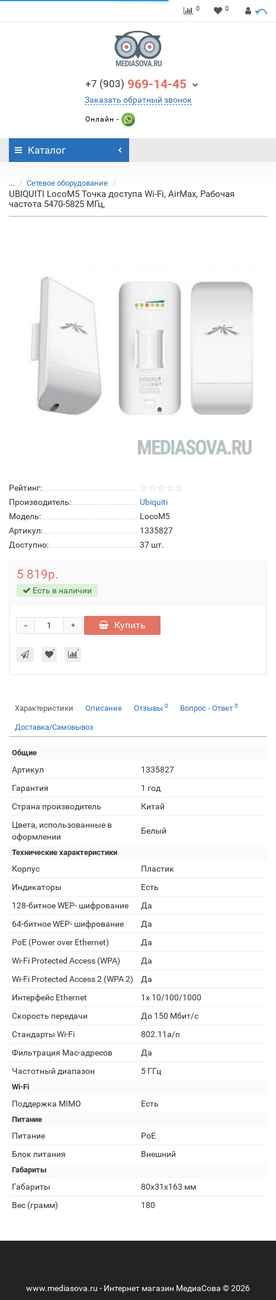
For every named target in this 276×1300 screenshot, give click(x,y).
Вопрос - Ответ (209, 708)
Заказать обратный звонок (138, 99)
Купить (122, 625)
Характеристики (44, 708)
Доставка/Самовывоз (54, 727)
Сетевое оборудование (67, 183)
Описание (103, 708)
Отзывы (151, 708)
